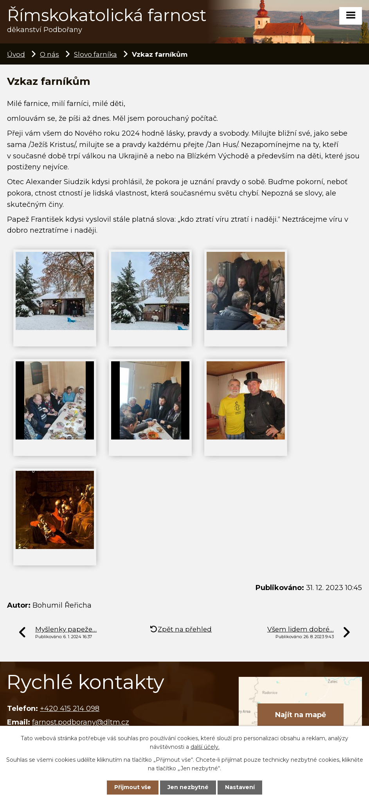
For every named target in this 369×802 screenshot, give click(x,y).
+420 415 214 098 (69, 708)
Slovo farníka (95, 54)
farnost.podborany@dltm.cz (80, 722)
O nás (49, 54)
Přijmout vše (132, 787)
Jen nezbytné (188, 787)
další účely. (205, 746)
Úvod (16, 54)
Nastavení (240, 787)
